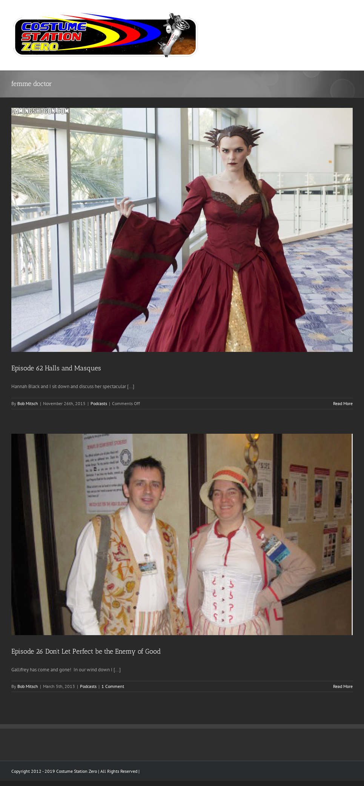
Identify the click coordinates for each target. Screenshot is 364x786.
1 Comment (112, 686)
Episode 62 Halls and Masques (56, 368)
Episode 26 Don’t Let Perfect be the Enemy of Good (86, 651)
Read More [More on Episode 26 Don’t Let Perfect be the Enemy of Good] (343, 686)
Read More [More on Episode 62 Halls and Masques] (343, 403)
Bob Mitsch (27, 403)
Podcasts (99, 403)
